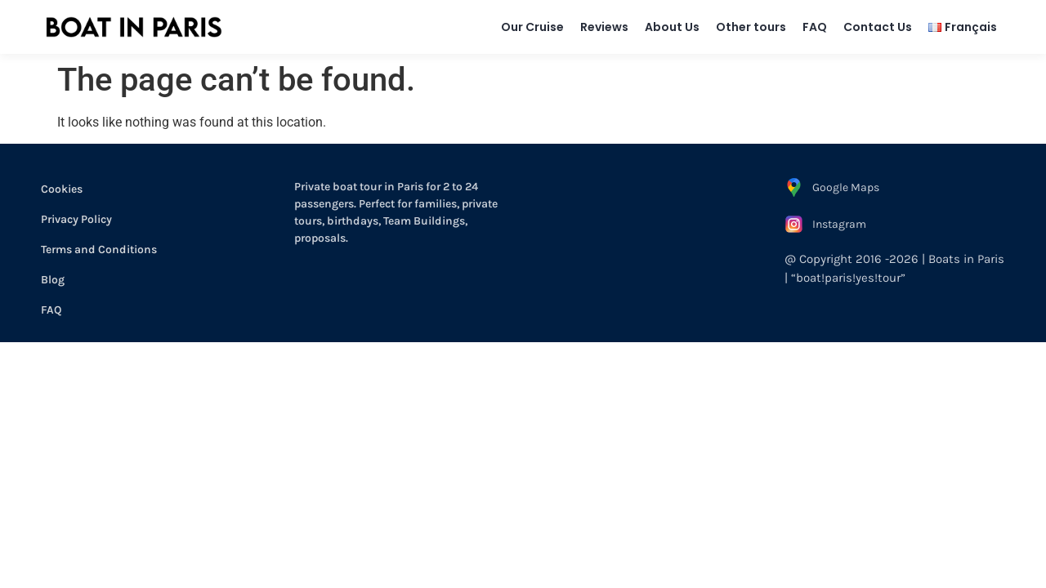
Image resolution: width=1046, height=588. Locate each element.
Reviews (604, 27)
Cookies (62, 189)
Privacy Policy (76, 219)
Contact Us (877, 27)
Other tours (751, 27)
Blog (53, 280)
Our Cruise (532, 27)
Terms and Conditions (99, 249)
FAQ (814, 27)
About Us (672, 27)
